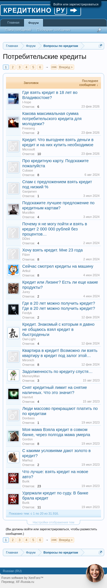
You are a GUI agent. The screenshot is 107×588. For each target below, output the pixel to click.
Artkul (26, 271)
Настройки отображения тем (53, 522)
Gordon (27, 439)
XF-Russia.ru (25, 581)
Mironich (28, 360)
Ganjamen (29, 191)
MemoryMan (31, 376)
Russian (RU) (12, 571)
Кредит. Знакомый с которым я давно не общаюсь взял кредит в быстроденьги (58, 329)
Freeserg (28, 128)
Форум (33, 22)
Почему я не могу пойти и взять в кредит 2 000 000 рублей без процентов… (54, 229)
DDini (26, 238)
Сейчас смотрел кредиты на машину (57, 266)
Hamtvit (27, 397)
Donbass (28, 418)
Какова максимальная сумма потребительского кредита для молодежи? (52, 118)
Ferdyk (27, 313)
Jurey (26, 292)
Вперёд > (66, 67)
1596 (53, 67)
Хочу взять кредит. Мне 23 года (52, 250)
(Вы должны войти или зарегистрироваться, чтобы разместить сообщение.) (51, 531)
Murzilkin (28, 212)
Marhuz (27, 460)
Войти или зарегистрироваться (75, 4)
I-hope (26, 102)
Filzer (26, 254)
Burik (25, 481)
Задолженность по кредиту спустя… (57, 371)
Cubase (27, 170)
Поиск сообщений (18, 30)
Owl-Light (28, 339)
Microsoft (28, 149)
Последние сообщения (53, 30)
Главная (13, 22)
